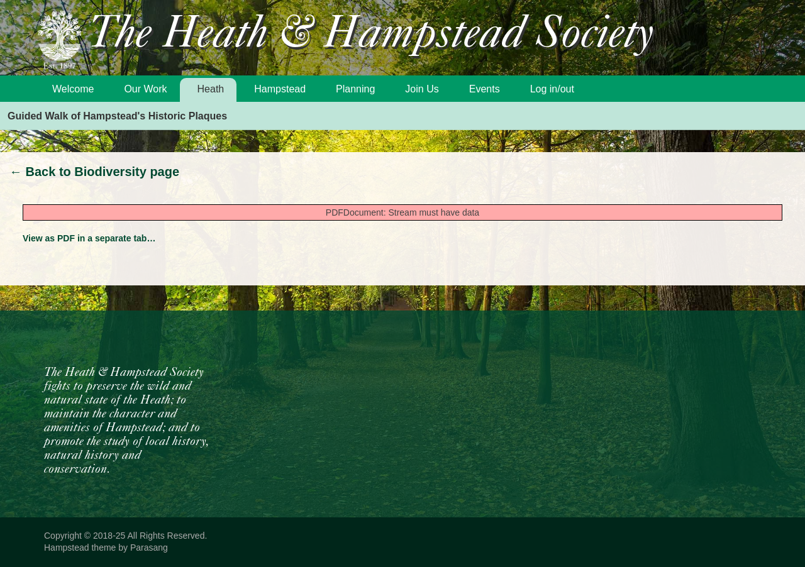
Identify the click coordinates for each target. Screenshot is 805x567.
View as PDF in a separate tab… (89, 238)
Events (484, 89)
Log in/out (552, 89)
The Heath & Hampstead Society (371, 35)
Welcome (73, 89)
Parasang (149, 547)
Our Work (145, 89)
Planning (355, 89)
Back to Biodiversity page (94, 172)
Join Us (421, 89)
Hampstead (280, 89)
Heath (211, 89)
